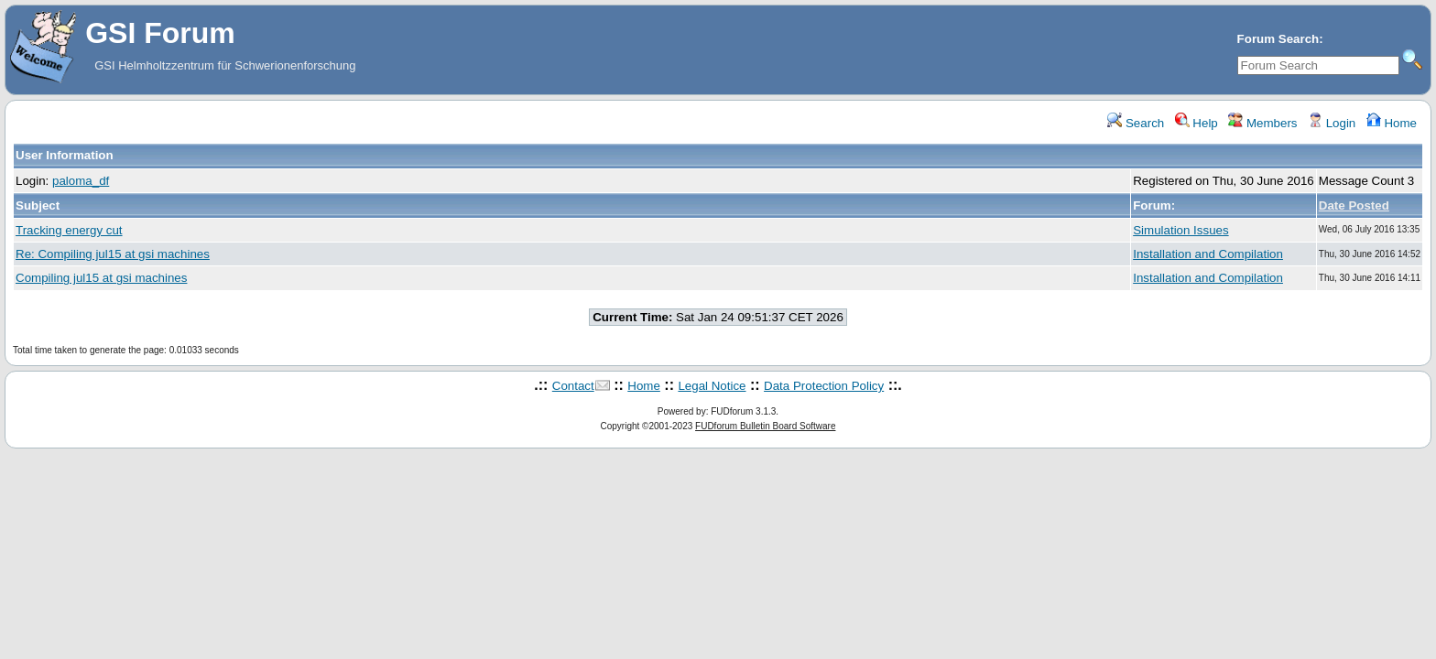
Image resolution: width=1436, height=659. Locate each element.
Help (1196, 123)
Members (1262, 123)
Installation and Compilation (1208, 254)
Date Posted (1354, 205)
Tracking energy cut (69, 230)
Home (1391, 123)
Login (1331, 123)
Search (1135, 123)
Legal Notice (711, 386)
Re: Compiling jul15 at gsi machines (113, 254)
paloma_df (80, 181)
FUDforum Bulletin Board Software (765, 426)
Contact (573, 386)
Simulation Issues (1180, 230)
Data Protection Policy (824, 386)
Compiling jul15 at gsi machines (101, 278)
